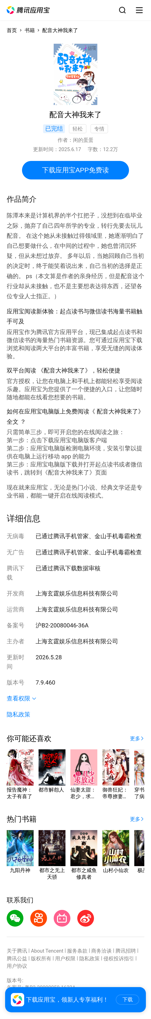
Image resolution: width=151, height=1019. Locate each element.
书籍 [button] (30, 30)
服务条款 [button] (77, 951)
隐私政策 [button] (18, 714)
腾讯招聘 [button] (125, 951)
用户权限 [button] (65, 958)
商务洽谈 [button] (101, 951)
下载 (127, 999)
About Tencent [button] (47, 951)
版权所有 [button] (41, 958)
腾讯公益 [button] (17, 958)
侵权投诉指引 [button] (118, 958)
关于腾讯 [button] (17, 951)
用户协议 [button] (17, 966)
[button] (28, 10)
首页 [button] (12, 30)
